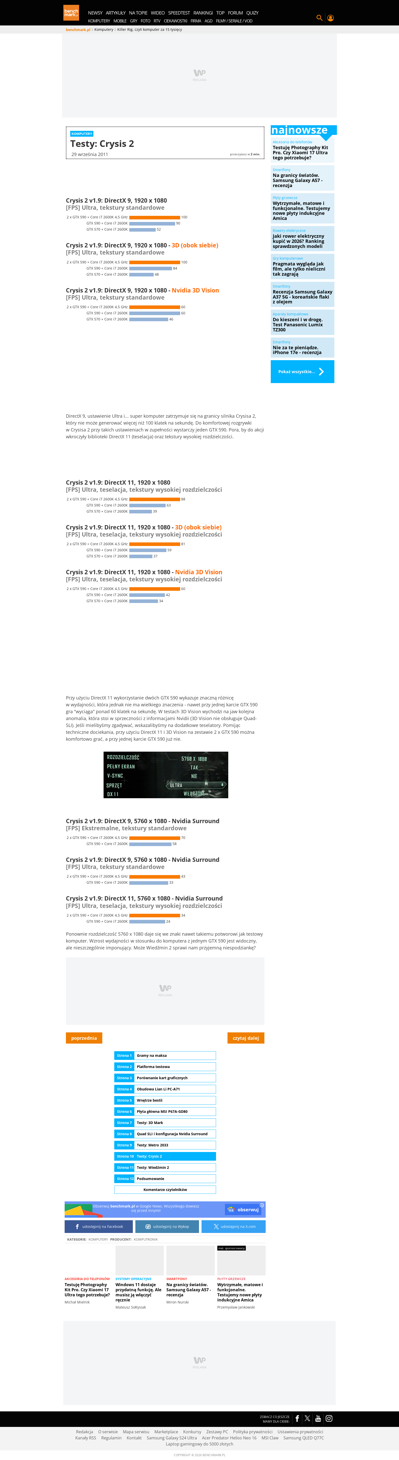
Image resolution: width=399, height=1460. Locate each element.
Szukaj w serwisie (319, 18)
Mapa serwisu (136, 1432)
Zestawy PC (217, 1432)
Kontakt (134, 1438)
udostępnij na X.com (234, 1226)
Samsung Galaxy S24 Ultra (172, 1438)
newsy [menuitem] (95, 13)
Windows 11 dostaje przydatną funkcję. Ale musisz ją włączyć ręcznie (138, 1292)
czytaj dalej (246, 1038)
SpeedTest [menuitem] (179, 13)
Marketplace (166, 1432)
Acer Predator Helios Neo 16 (229, 1438)
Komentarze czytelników (165, 1189)
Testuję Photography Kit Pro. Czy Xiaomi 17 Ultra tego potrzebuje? (87, 1290)
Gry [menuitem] (133, 21)
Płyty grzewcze (231, 1279)
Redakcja (84, 1432)
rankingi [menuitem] (203, 13)
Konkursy (192, 1432)
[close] (261, 1205)
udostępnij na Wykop (167, 1226)
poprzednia (84, 1038)
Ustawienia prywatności (300, 1432)
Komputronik (146, 1239)
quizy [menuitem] (252, 13)
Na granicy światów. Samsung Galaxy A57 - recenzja (188, 1290)
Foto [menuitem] (145, 21)
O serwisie (108, 1432)
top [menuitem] (220, 13)
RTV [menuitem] (157, 21)
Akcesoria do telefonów (87, 1279)
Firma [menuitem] (196, 21)
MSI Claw (270, 1438)
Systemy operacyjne (133, 1279)
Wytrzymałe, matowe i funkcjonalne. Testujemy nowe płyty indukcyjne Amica (240, 1292)
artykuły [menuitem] (115, 13)
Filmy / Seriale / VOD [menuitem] (234, 21)
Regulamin (111, 1438)
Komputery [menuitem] (99, 21)
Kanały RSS (85, 1438)
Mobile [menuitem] (119, 21)
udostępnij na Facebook (99, 1226)
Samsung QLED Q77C (303, 1438)
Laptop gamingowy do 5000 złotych (199, 1444)
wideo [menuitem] (158, 13)
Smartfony (176, 1279)
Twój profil (330, 18)
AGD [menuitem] (208, 21)
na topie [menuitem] (138, 13)
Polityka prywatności (253, 1432)
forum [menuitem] (235, 13)
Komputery (98, 1239)
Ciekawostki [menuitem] (175, 21)
